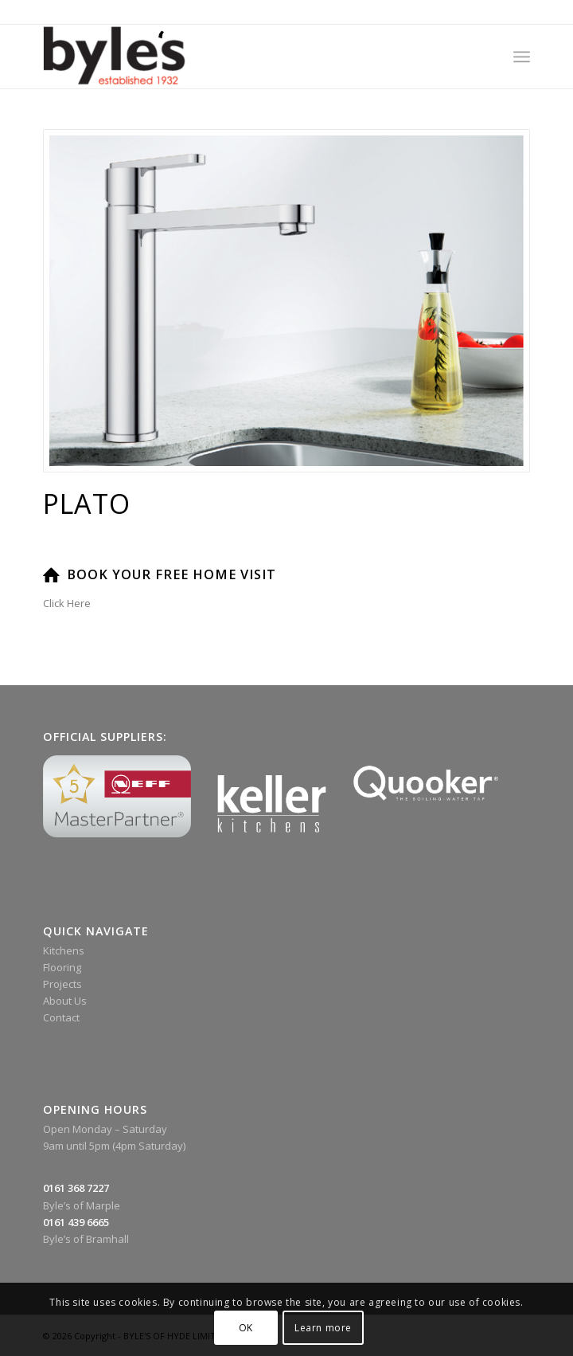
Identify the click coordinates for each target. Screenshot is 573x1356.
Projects (62, 984)
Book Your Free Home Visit (171, 574)
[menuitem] (521, 56)
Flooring (62, 967)
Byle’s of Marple (81, 1205)
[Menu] (521, 56)
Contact (61, 1017)
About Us (65, 1000)
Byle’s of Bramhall (86, 1239)
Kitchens (63, 950)
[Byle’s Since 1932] (238, 56)
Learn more (323, 1327)
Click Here (67, 603)
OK (246, 1327)
